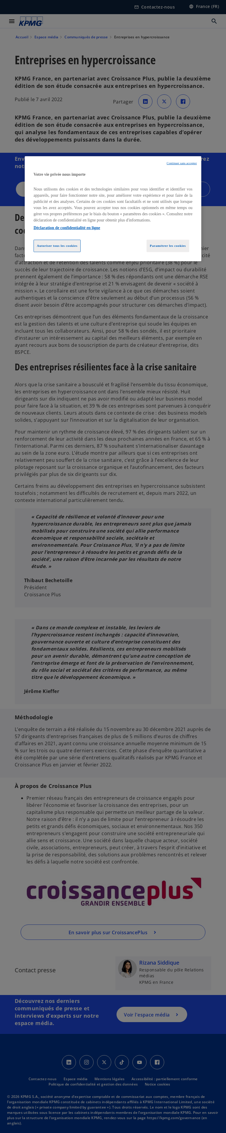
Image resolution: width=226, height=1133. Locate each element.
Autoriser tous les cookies (57, 245)
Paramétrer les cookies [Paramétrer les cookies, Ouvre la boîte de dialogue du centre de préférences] (168, 245)
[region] (113, 208)
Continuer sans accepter (182, 163)
